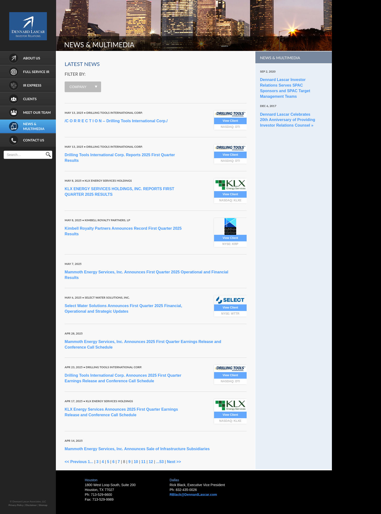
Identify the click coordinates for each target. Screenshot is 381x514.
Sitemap (43, 505)
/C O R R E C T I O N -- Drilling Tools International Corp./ (116, 121)
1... (90, 462)
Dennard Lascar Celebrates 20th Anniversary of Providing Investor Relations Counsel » (287, 120)
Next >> (174, 462)
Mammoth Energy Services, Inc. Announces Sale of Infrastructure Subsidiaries (137, 449)
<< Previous (76, 462)
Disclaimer (31, 505)
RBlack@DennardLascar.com (193, 495)
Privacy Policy (16, 505)
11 (143, 462)
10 (136, 462)
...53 (160, 462)
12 (151, 462)
